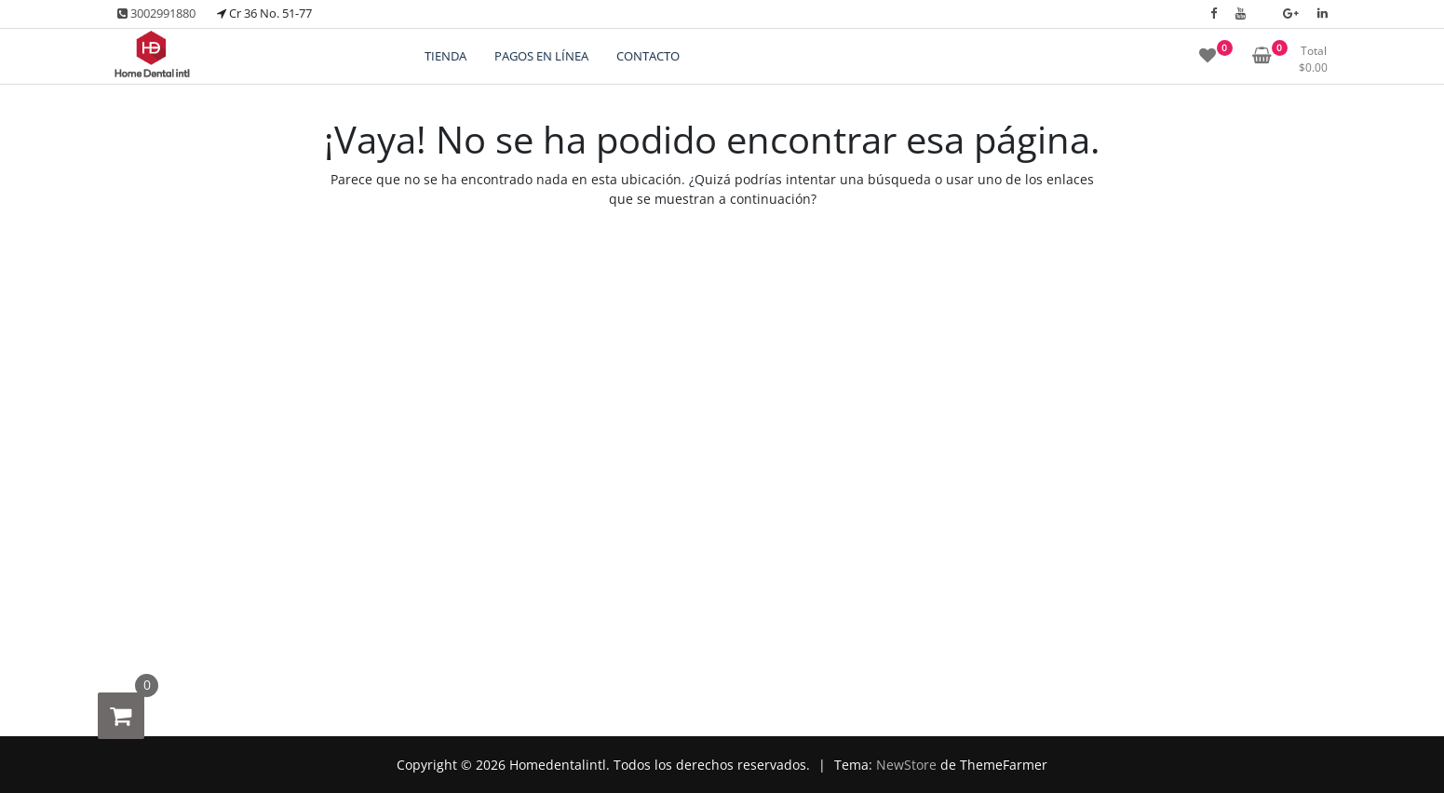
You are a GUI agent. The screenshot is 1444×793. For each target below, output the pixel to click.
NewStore (906, 764)
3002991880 (156, 13)
